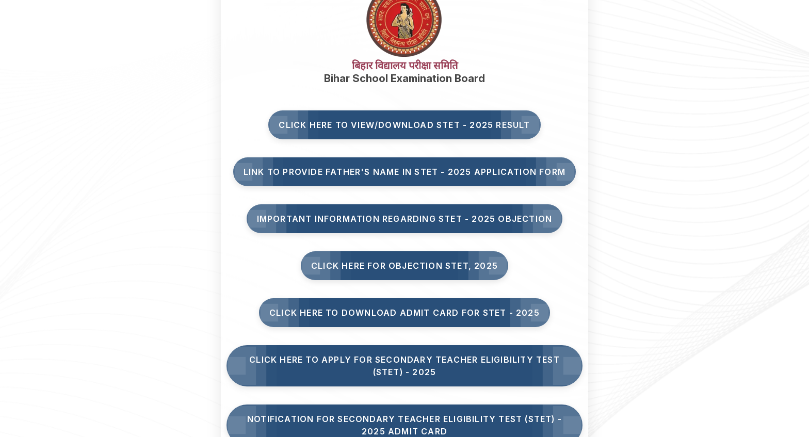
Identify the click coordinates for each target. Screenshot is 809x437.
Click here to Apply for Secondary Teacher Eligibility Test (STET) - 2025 (404, 365)
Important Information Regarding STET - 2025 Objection (405, 219)
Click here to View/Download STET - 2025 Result (404, 125)
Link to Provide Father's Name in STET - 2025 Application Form (404, 172)
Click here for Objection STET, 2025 (404, 266)
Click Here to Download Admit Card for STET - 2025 (404, 312)
